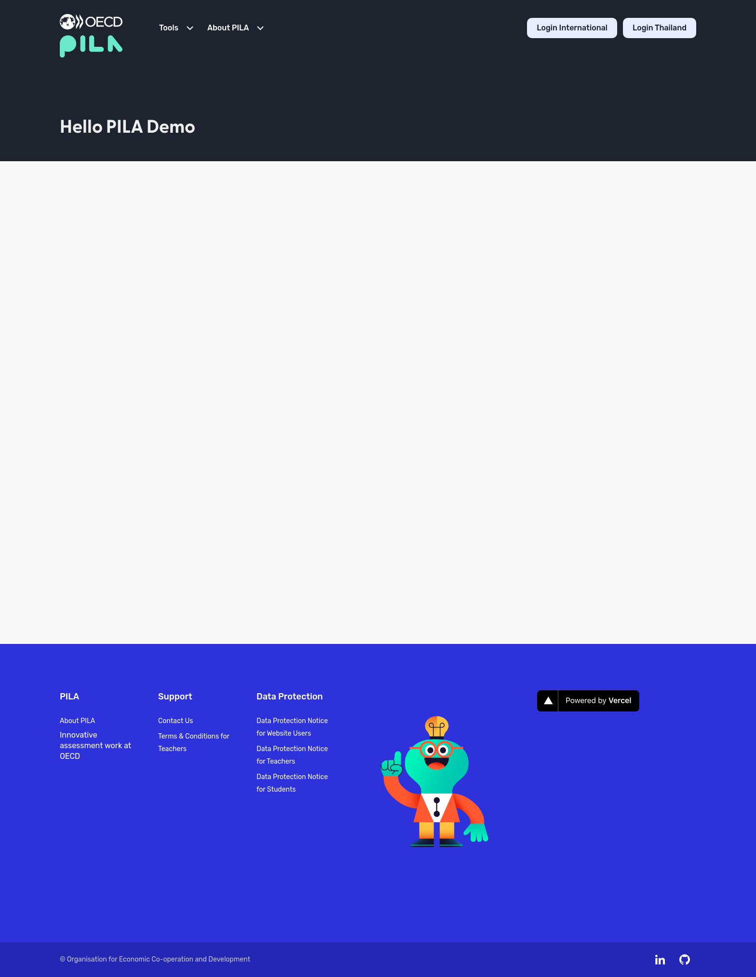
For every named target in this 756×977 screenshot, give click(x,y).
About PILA (77, 721)
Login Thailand (660, 27)
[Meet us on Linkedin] (660, 959)
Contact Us (175, 721)
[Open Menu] (177, 28)
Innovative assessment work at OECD (95, 745)
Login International (572, 27)
